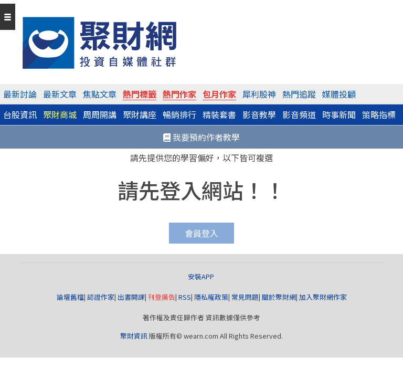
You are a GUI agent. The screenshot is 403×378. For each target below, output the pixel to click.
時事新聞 (339, 114)
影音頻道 (299, 114)
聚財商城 (60, 114)
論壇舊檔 (70, 297)
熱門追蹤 (299, 94)
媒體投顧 (339, 94)
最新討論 (20, 94)
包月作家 (219, 94)
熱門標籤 (139, 94)
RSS (184, 297)
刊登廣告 (161, 297)
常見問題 (245, 297)
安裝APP (202, 276)
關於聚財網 (279, 297)
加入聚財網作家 (323, 297)
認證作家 (100, 297)
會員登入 (201, 233)
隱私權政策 (211, 297)
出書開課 (131, 297)
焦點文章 (99, 94)
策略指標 (379, 114)
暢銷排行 (179, 114)
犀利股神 (259, 94)
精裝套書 (219, 114)
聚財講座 (139, 114)
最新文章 (60, 94)
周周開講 (99, 114)
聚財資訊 (133, 336)
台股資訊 (20, 114)
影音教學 (259, 114)
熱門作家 (179, 94)
